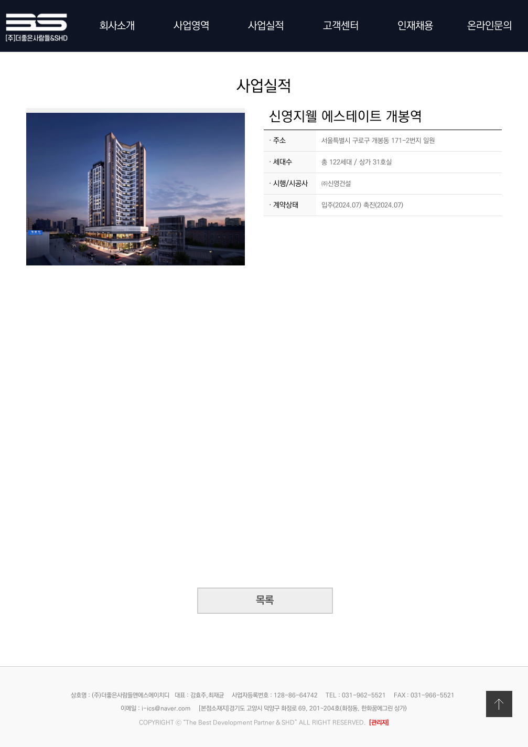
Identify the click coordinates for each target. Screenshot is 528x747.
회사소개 (117, 26)
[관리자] (379, 723)
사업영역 (191, 26)
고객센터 (341, 26)
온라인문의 (489, 26)
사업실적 (266, 26)
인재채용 (415, 26)
